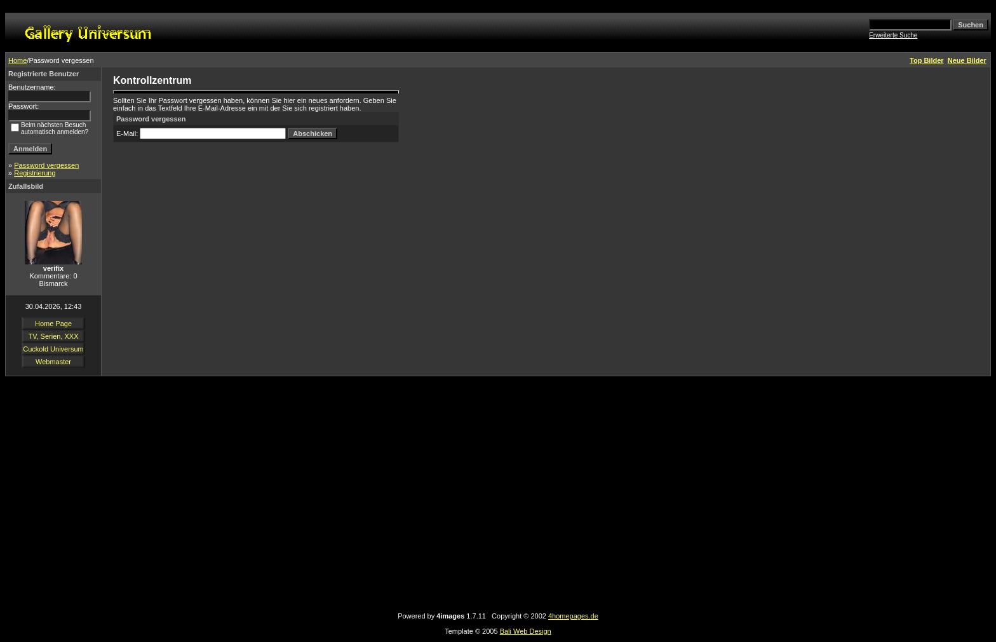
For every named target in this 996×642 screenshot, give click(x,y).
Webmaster (53, 361)
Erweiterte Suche (893, 35)
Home (17, 60)
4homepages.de (573, 616)
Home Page (53, 323)
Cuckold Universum (53, 349)
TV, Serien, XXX (53, 336)
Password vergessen (46, 165)
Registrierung (34, 173)
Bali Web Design (525, 631)
